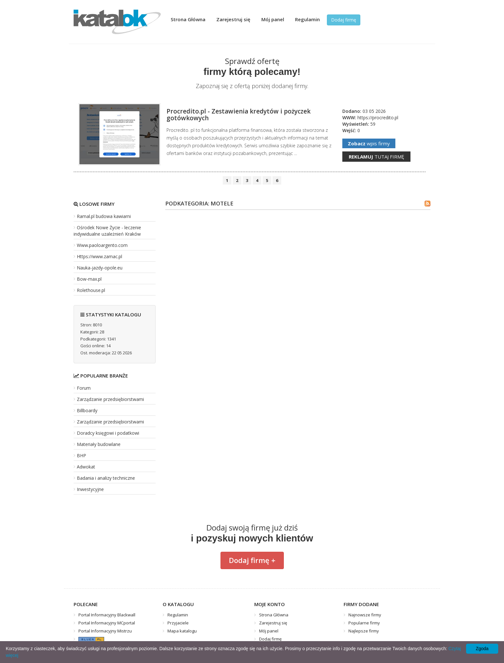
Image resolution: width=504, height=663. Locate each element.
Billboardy (87, 410)
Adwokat (86, 467)
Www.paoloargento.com (102, 245)
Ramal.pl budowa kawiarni (104, 216)
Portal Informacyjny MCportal (106, 623)
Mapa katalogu (182, 631)
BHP (81, 455)
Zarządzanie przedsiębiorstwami (110, 399)
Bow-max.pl (89, 279)
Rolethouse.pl (91, 290)
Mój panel (272, 19)
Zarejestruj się (233, 19)
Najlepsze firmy (363, 631)
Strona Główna (188, 19)
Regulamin (307, 19)
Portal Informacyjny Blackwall (106, 615)
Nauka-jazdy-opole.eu (99, 268)
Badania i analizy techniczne (106, 478)
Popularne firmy (364, 623)
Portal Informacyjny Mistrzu (105, 631)
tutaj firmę (376, 156)
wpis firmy (369, 143)
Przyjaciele (178, 623)
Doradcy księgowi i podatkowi (108, 433)
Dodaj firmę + (252, 560)
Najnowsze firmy (364, 615)
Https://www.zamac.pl (99, 256)
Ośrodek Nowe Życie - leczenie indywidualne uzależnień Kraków (107, 230)
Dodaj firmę (343, 20)
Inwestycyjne (90, 489)
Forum (84, 388)
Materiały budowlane (99, 444)
